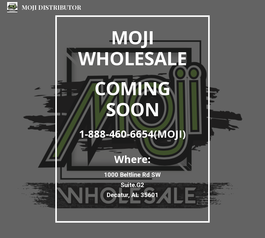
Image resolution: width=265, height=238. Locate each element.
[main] (132, 119)
